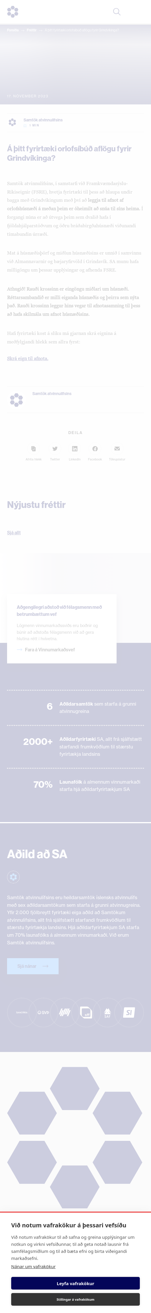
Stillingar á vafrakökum (75, 1299)
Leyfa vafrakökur (75, 1283)
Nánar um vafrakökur (33, 1266)
